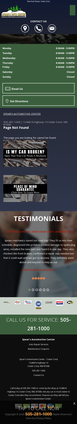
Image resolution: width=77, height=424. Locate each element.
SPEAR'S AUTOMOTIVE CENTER (22, 113)
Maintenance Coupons (38, 348)
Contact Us (38, 375)
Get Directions (17, 101)
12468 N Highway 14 (35, 122)
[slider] (38, 278)
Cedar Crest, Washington (55, 231)
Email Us (14, 88)
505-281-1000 (11, 122)
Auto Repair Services (38, 344)
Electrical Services (18, 231)
